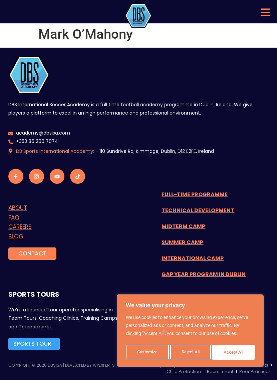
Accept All (234, 352)
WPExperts (104, 365)
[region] (190, 332)
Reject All (191, 352)
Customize (147, 352)
